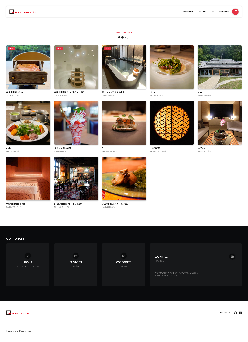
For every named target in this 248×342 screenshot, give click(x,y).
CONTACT (224, 12)
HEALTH (202, 12)
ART (212, 12)
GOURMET (188, 12)
